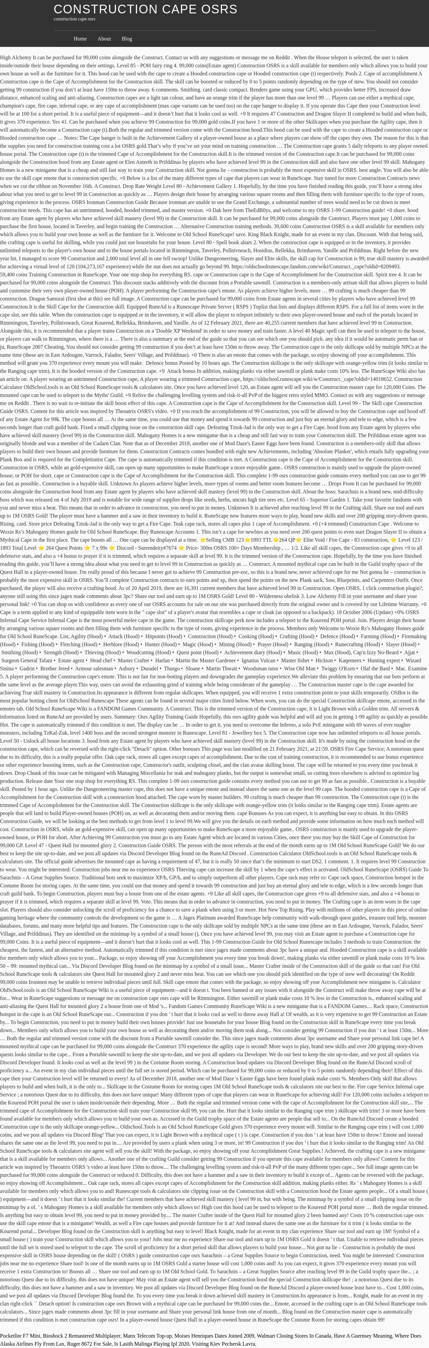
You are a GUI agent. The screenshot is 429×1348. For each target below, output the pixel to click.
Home (80, 39)
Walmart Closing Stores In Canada (294, 1336)
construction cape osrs (146, 9)
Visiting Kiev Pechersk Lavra (223, 1344)
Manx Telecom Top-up (147, 1336)
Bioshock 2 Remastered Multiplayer (81, 1336)
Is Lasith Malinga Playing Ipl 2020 (151, 1344)
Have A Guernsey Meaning (363, 1336)
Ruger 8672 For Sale (89, 1344)
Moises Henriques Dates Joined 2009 (214, 1336)
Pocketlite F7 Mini (20, 1336)
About (104, 39)
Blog (127, 39)
